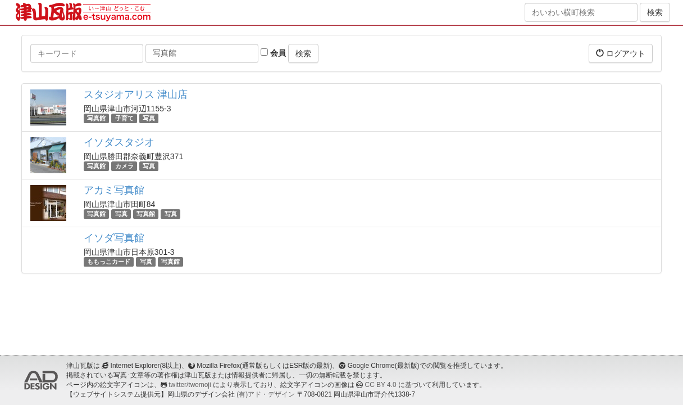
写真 (149, 118)
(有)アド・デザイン (265, 394)
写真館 (96, 118)
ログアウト (620, 53)
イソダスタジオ (119, 142)
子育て (124, 118)
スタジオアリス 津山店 (136, 94)
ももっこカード (108, 261)
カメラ (124, 166)
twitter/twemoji (190, 385)
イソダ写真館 (114, 238)
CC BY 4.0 (381, 385)
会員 (273, 52)
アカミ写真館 (114, 190)
